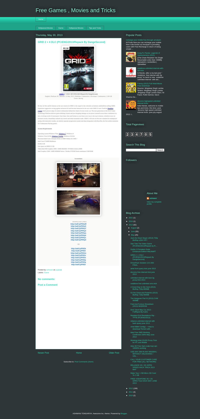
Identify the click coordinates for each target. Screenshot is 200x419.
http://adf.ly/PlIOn (78, 255)
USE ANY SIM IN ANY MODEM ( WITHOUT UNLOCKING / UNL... (143, 354)
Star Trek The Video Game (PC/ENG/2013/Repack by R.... (143, 245)
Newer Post (43, 353)
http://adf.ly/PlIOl (78, 251)
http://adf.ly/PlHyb (78, 235)
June (133, 231)
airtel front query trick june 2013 (143, 268)
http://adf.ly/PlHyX (78, 226)
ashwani (49, 270)
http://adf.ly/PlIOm (78, 253)
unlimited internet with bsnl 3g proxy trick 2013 (142, 279)
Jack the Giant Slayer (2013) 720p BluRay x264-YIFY (144, 239)
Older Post (114, 353)
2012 (131, 388)
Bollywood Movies (45, 28)
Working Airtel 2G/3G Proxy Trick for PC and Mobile (143, 341)
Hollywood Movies (76, 28)
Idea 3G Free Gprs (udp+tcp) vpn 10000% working (143, 347)
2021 (131, 218)
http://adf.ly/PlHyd (78, 240)
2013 (131, 225)
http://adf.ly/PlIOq (78, 262)
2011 (131, 392)
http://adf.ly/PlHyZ (78, 231)
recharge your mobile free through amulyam (143, 40)
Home (40, 19)
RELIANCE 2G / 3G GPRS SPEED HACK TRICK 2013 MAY (142, 367)
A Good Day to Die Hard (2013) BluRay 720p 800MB (143, 288)
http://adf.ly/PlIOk (78, 248)
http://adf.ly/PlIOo (78, 258)
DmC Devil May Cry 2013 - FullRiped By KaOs (141, 311)
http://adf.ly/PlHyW (79, 224)
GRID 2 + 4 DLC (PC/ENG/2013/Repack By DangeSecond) (142, 257)
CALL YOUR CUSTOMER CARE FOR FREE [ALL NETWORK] (143, 360)
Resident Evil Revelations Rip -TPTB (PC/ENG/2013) (142, 316)
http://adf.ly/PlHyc (78, 238)
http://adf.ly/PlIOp (78, 260)
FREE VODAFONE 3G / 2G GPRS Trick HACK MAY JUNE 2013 (143, 381)
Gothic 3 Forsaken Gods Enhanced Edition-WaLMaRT (143, 250)
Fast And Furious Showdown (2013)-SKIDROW (141, 305)
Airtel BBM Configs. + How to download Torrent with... (142, 328)
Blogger (124, 413)
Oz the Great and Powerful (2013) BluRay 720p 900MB (144, 294)
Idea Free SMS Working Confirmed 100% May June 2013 (142, 334)
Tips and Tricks (95, 28)
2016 (131, 221)
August (134, 228)
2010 (131, 395)
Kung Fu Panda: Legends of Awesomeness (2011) (148, 54)
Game (60, 28)
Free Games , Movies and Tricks (76, 10)
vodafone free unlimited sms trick (143, 283)
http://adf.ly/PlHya (78, 233)
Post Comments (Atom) (84, 362)
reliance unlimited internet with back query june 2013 (142, 322)
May (133, 235)
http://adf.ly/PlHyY (78, 228)
